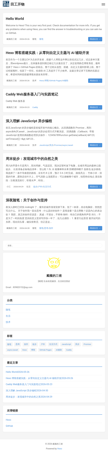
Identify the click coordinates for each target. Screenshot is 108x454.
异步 (51, 145)
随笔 (34, 39)
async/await (67, 145)
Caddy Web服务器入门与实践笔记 (32, 94)
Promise (58, 145)
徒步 (35, 186)
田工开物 (17, 4)
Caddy (35, 107)
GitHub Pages (56, 80)
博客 (47, 80)
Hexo (41, 80)
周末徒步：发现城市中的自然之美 (32, 159)
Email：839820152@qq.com (19, 287)
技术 (34, 80)
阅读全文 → (95, 39)
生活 (28, 186)
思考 (46, 228)
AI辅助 (65, 80)
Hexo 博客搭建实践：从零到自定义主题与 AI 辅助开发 (47, 53)
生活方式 (47, 186)
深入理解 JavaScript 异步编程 (29, 121)
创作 (51, 228)
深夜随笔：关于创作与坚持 (26, 200)
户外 (40, 186)
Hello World (15, 19)
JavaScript (44, 145)
